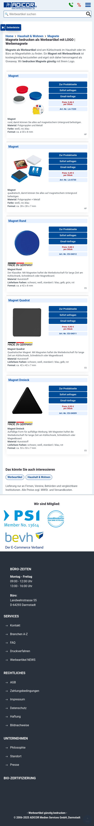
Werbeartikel (15, 477)
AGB (11, 682)
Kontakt (13, 625)
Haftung (13, 716)
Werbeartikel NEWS (20, 660)
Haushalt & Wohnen (39, 477)
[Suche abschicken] (88, 14)
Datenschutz (16, 708)
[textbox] (45, 14)
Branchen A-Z (17, 634)
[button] (71, 5)
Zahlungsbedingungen (22, 691)
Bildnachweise (17, 725)
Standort (13, 756)
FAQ (10, 642)
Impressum (15, 699)
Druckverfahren (18, 651)
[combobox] (45, 14)
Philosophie (15, 747)
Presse (12, 764)
